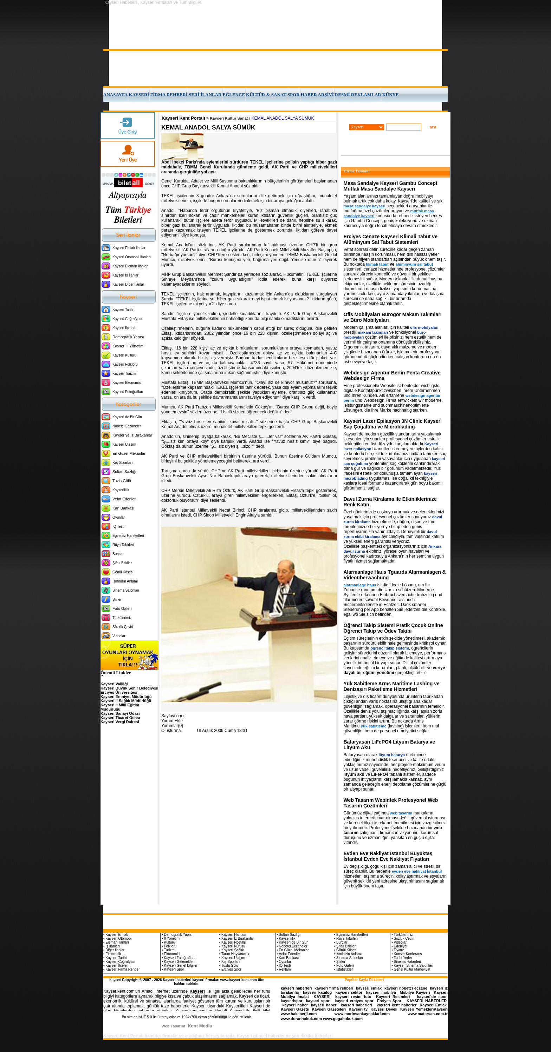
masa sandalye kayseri (364, 206)
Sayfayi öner (173, 715)
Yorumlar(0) (172, 725)
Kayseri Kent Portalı (183, 118)
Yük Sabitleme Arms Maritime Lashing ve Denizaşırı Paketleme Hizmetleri (392, 686)
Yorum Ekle (172, 720)
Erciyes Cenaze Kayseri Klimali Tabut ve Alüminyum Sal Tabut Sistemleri (390, 239)
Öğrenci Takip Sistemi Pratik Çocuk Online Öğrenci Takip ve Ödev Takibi (393, 628)
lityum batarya (392, 755)
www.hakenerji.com (299, 1014)
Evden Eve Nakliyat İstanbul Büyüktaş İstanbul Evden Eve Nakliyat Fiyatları (388, 856)
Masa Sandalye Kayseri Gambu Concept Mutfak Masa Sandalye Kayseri (390, 186)
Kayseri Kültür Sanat (229, 118)
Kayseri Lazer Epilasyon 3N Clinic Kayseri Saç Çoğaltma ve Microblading (393, 424)
